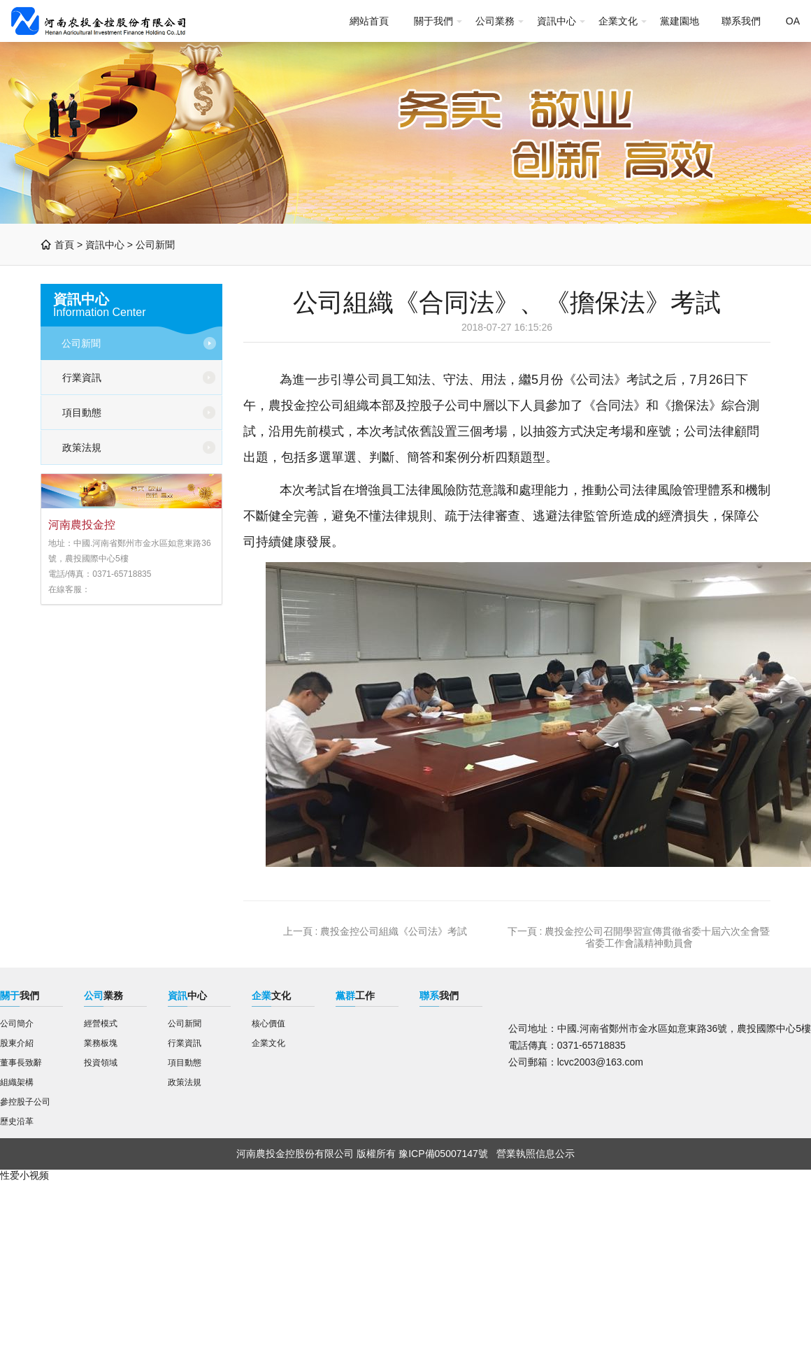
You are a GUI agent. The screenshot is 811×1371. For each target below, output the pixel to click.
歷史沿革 (17, 1121)
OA (793, 21)
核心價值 (268, 1023)
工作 (355, 995)
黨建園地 (679, 21)
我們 (19, 995)
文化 (271, 995)
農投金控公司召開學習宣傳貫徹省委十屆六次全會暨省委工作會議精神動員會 (657, 937)
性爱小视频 (24, 1175)
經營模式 (100, 1023)
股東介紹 (17, 1043)
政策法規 (81, 447)
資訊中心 (556, 21)
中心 (187, 995)
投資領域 (100, 1063)
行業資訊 (81, 377)
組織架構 (17, 1082)
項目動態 (81, 412)
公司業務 (495, 21)
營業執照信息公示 (535, 1153)
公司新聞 (155, 244)
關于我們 (433, 21)
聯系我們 (741, 21)
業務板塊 (100, 1043)
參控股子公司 (25, 1102)
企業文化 (618, 21)
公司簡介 (17, 1023)
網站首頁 (369, 21)
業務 (103, 995)
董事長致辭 (21, 1063)
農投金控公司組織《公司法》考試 (393, 931)
